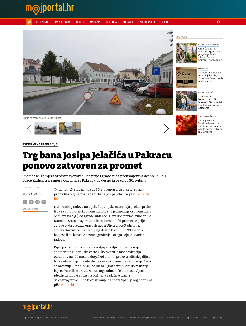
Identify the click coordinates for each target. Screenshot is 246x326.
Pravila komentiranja (169, 317)
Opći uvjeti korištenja (117, 317)
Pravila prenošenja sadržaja (143, 317)
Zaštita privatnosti (190, 317)
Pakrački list (70, 285)
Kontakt (205, 317)
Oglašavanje (217, 317)
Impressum (99, 317)
